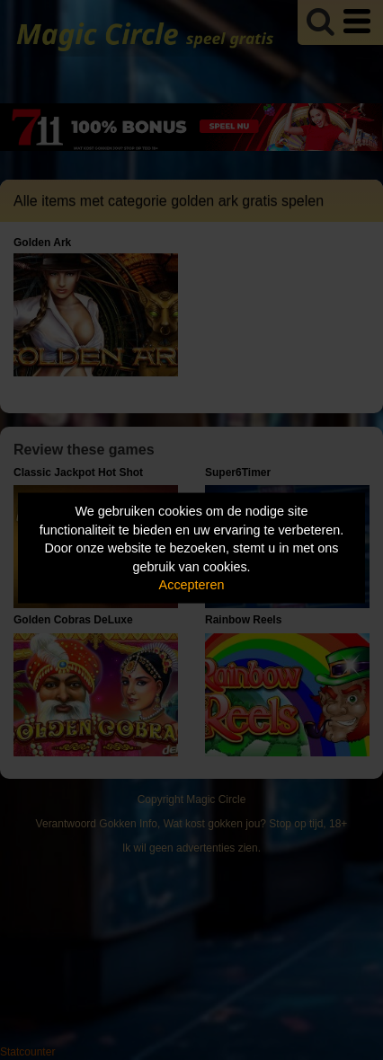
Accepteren (192, 585)
